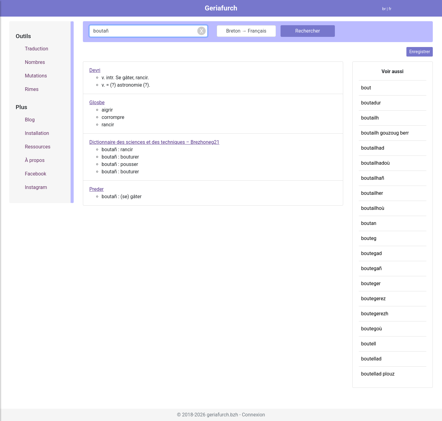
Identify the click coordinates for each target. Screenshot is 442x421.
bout (366, 88)
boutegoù (371, 329)
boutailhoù (372, 208)
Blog (30, 120)
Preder (96, 189)
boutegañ (371, 268)
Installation (37, 133)
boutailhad (372, 148)
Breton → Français (246, 31)
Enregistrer (419, 51)
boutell (368, 344)
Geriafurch (221, 8)
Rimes (32, 89)
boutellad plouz (378, 374)
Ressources (37, 147)
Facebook (35, 174)
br (384, 8)
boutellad (371, 359)
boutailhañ (372, 178)
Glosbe (97, 102)
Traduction (36, 49)
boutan (369, 223)
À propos (35, 160)
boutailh (370, 118)
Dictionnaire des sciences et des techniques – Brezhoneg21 (154, 142)
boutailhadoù (375, 163)
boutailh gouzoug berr (385, 133)
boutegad (371, 253)
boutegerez (373, 298)
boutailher (372, 193)
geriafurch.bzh (222, 415)
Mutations (36, 76)
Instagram (36, 187)
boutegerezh (375, 314)
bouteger (371, 283)
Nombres (35, 62)
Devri (94, 70)
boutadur (371, 103)
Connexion (253, 415)
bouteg (369, 238)
